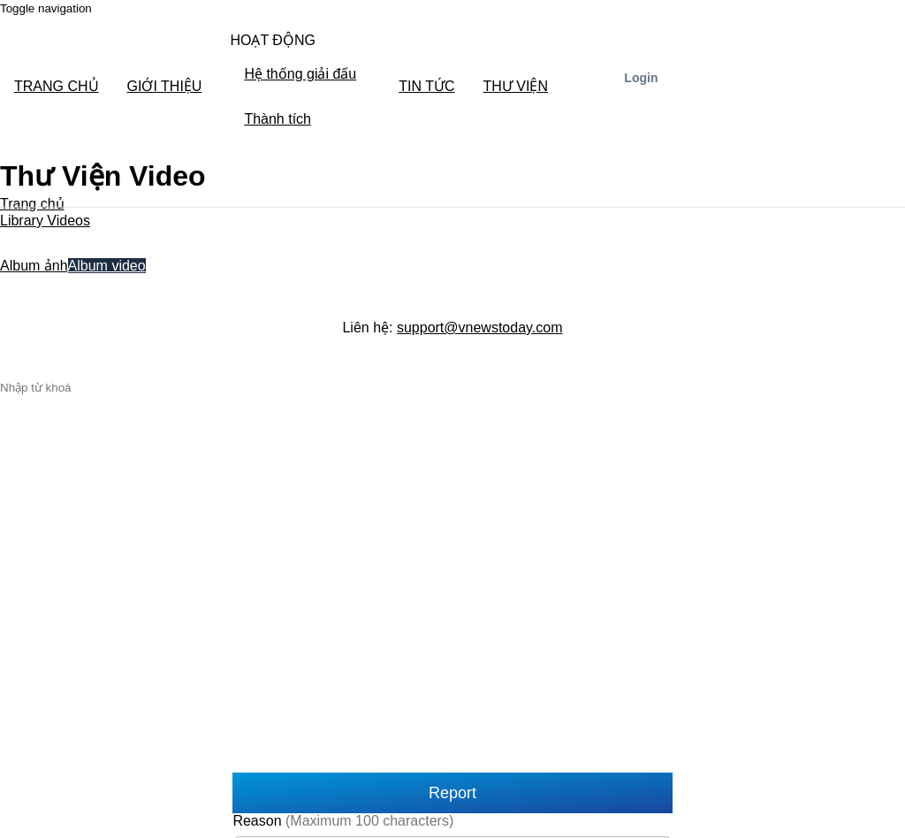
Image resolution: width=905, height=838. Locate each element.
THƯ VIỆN (515, 86)
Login (641, 78)
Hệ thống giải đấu (300, 73)
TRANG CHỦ (56, 86)
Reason (342, 820)
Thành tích (277, 118)
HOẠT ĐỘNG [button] (272, 40)
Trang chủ (32, 203)
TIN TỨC (426, 86)
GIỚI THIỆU (164, 86)
